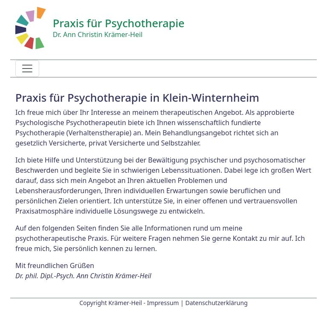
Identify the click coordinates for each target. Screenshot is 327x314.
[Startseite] (30, 27)
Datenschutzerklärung (216, 303)
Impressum (163, 303)
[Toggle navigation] (27, 68)
